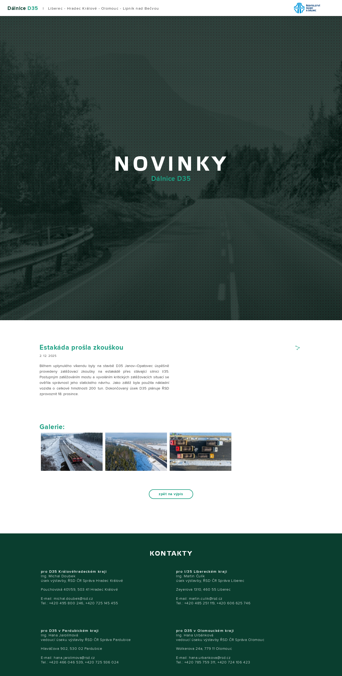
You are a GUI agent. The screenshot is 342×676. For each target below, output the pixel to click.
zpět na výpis (171, 494)
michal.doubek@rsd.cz (73, 598)
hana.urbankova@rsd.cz (210, 657)
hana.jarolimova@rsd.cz (74, 657)
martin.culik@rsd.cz (206, 598)
